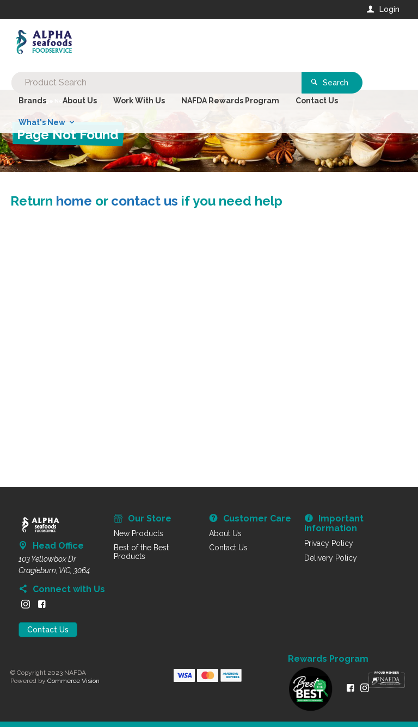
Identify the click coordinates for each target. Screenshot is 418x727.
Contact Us (48, 629)
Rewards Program (328, 659)
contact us (144, 201)
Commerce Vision (73, 681)
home (74, 201)
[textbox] (165, 43)
